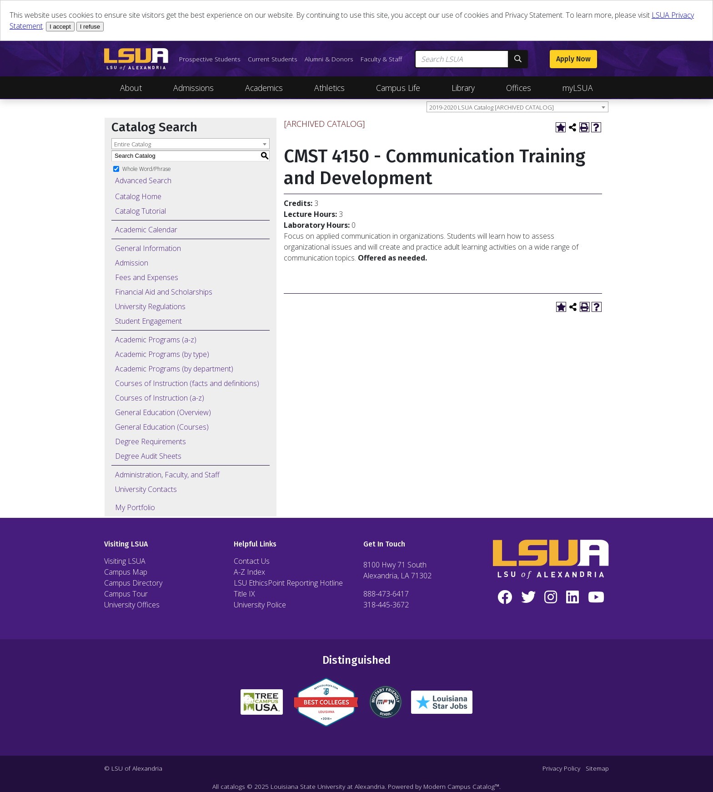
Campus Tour (126, 594)
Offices (518, 87)
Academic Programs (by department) (174, 369)
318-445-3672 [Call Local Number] (386, 605)
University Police (260, 605)
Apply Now (573, 59)
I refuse (90, 26)
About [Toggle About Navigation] (131, 87)
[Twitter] (528, 597)
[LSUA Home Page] (136, 59)
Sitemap (597, 768)
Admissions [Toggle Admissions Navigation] (193, 87)
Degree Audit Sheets (148, 456)
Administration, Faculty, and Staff (167, 475)
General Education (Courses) (162, 427)
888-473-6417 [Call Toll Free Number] (386, 594)
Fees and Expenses (146, 277)
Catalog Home (138, 196)
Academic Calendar (146, 230)
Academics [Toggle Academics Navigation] (264, 87)
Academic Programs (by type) (162, 354)
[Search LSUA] (462, 59)
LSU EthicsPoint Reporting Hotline (288, 583)
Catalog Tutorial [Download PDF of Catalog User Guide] (140, 211)
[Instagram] (551, 597)
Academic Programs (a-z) (155, 340)
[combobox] (517, 106)
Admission (131, 263)
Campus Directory (133, 583)
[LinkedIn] (572, 597)
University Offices (132, 605)
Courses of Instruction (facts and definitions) (187, 383)
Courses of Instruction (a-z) (159, 398)
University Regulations (150, 306)
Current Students (272, 59)
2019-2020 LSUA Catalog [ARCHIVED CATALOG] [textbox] (491, 107)
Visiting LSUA (125, 561)
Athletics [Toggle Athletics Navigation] (329, 87)
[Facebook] (505, 597)
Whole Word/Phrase (146, 168)
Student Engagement (148, 321)
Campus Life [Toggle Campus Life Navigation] (398, 87)
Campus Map (125, 572)
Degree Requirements (150, 441)
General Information (148, 248)
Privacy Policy (561, 768)
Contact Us (252, 561)
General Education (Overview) (163, 412)
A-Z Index (249, 572)
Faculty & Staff (381, 59)
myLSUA (577, 87)
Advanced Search (143, 180)
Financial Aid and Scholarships (163, 292)
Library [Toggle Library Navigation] (463, 87)
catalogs (233, 786)
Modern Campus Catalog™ (461, 786)
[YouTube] (596, 597)
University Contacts (146, 489)
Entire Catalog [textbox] (132, 144)
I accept (60, 26)
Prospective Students (210, 59)
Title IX (244, 594)
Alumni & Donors (329, 59)
